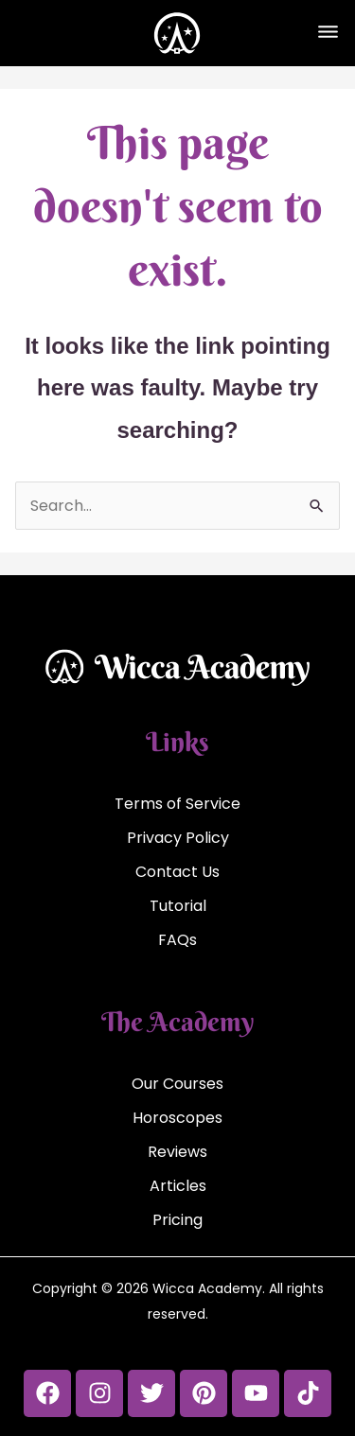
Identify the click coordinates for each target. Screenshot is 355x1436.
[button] (328, 33)
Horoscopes (177, 1118)
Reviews (177, 1152)
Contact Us (177, 872)
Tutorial (178, 906)
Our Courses (177, 1084)
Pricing (177, 1220)
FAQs (177, 940)
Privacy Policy (178, 838)
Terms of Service (177, 803)
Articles (178, 1186)
